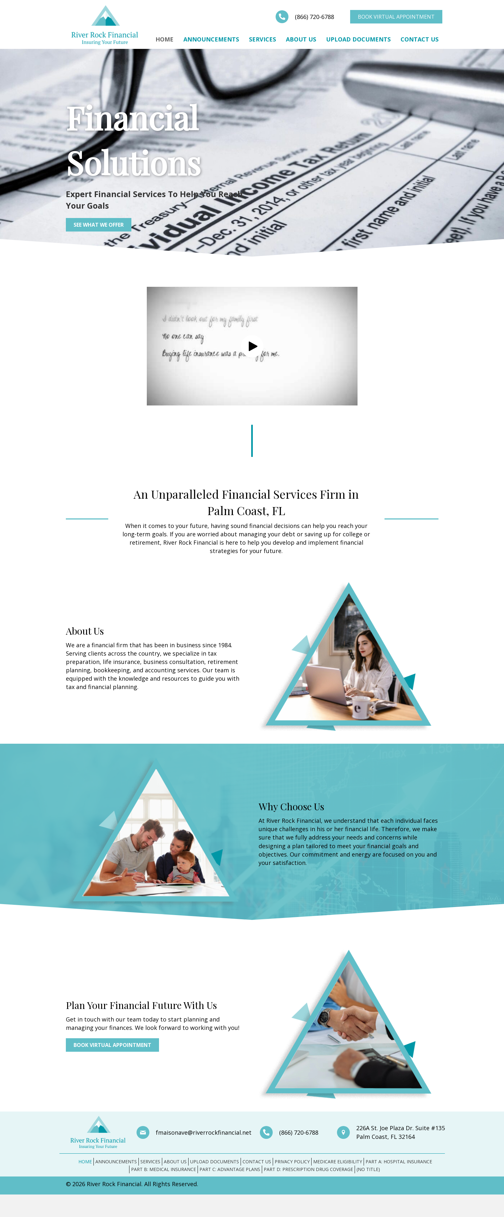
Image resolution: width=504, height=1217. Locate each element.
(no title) (368, 1169)
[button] (252, 346)
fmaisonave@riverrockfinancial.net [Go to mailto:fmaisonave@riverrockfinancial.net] (204, 1132)
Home (164, 39)
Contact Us (419, 39)
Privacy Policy (292, 1161)
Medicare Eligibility (337, 1161)
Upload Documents (358, 39)
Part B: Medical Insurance (163, 1169)
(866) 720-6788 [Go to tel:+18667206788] (314, 17)
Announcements (211, 39)
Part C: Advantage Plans (229, 1169)
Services (262, 39)
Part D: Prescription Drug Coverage (308, 1169)
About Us (301, 39)
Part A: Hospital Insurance (399, 1161)
